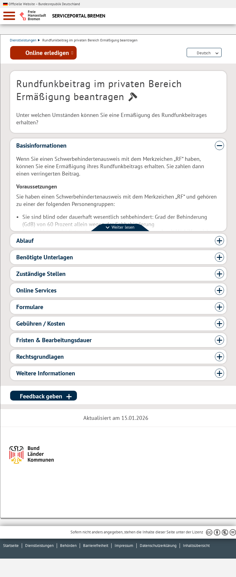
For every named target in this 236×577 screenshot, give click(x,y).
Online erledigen (47, 53)
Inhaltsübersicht (196, 545)
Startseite (11, 545)
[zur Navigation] (9, 15)
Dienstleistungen (25, 40)
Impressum (124, 545)
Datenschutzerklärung (158, 545)
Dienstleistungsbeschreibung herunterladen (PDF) (225, 53)
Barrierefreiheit (95, 545)
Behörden (68, 545)
